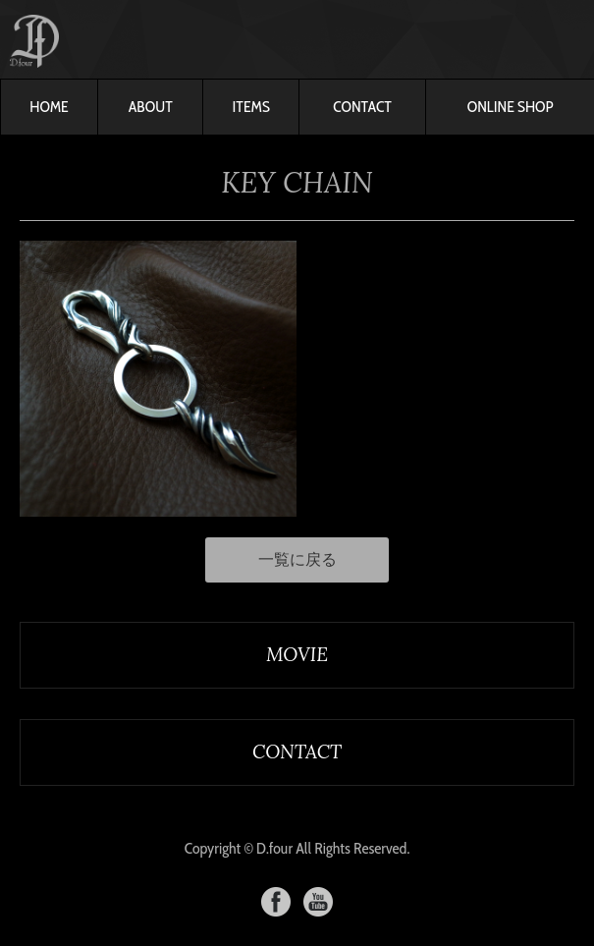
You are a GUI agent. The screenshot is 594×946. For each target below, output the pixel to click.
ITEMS (251, 106)
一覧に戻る (297, 559)
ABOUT (151, 106)
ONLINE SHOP (510, 106)
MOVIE (297, 654)
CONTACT (362, 106)
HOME (48, 106)
